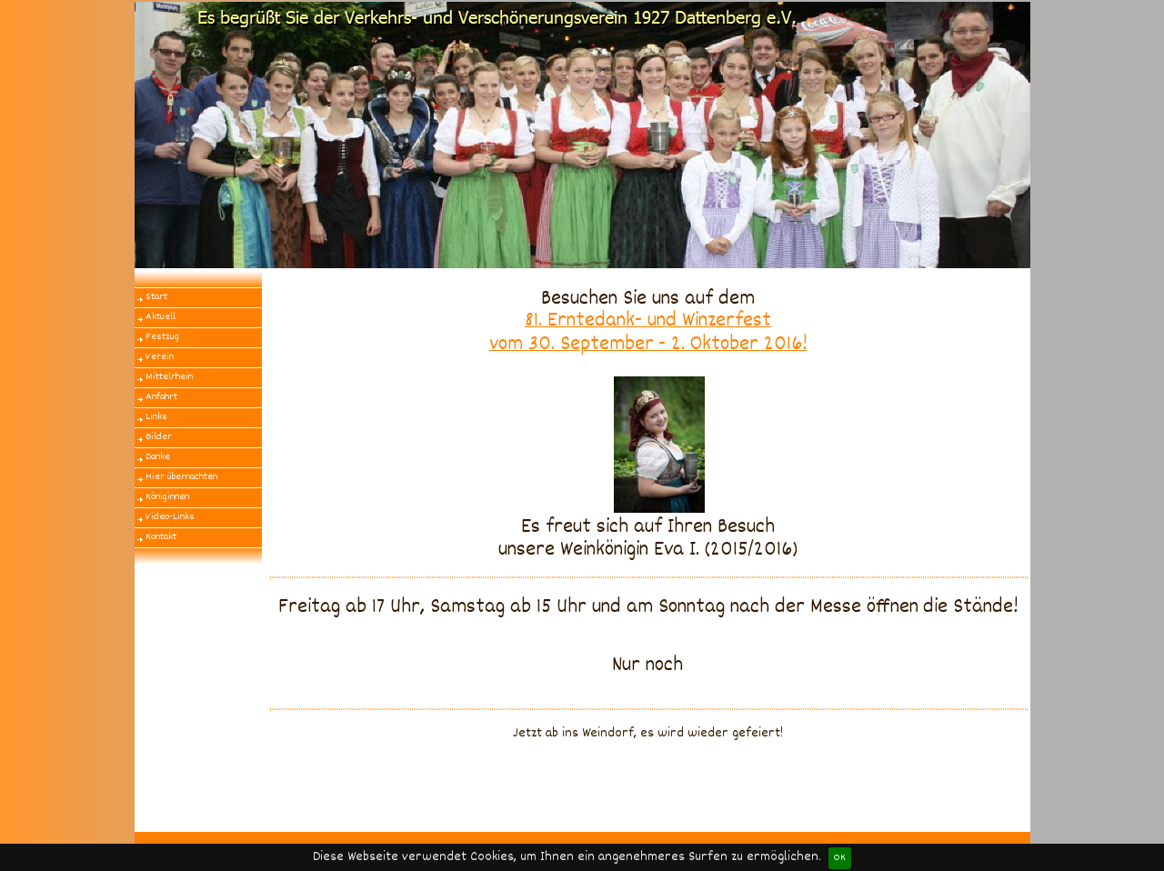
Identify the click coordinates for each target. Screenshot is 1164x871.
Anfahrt (161, 397)
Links (156, 417)
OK (840, 858)
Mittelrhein (169, 377)
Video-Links (170, 517)
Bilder (159, 437)
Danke (158, 457)
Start (156, 297)
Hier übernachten (181, 477)
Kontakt (161, 537)
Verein (160, 357)
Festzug (162, 337)
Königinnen (167, 497)
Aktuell (161, 317)
